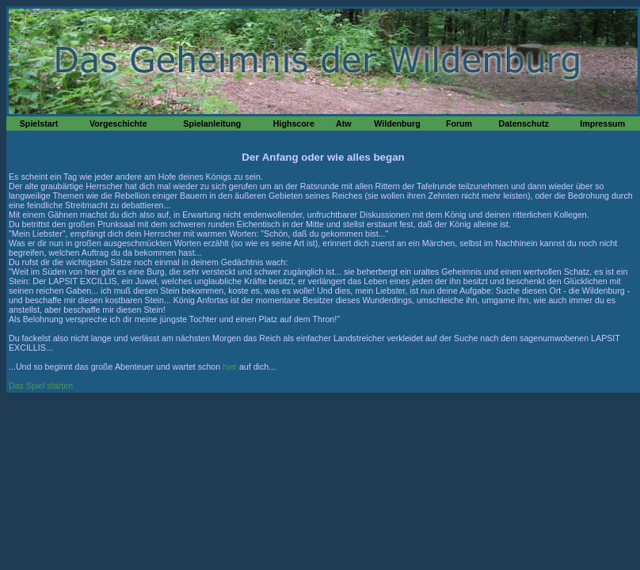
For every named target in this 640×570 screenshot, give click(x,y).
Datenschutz (523, 123)
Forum (459, 123)
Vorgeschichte (118, 123)
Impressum (602, 123)
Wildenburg (397, 123)
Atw (344, 123)
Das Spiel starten (41, 385)
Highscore (293, 123)
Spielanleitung (212, 123)
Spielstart (39, 123)
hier (230, 366)
